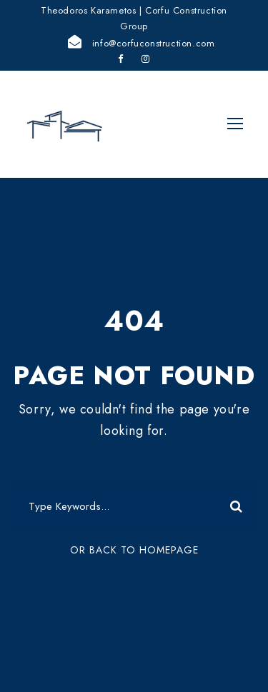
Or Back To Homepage (134, 550)
